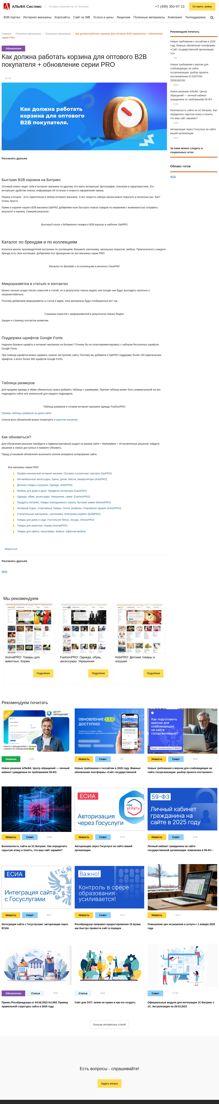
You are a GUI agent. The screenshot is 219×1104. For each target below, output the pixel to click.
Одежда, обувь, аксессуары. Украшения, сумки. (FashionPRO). (54, 496)
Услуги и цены (103, 17)
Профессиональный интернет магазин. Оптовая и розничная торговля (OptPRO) (64, 473)
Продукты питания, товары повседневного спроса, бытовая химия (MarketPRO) (64, 502)
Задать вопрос (109, 1083)
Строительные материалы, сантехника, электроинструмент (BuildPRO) (59, 514)
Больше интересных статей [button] (109, 1024)
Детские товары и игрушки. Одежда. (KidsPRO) (44, 485)
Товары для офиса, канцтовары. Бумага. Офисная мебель (51, 531)
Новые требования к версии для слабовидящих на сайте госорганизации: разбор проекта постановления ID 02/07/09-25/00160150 (189, 72)
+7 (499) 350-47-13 (170, 6)
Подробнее (43, 673)
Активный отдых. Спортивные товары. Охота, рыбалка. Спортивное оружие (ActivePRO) (69, 508)
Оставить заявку (202, 6)
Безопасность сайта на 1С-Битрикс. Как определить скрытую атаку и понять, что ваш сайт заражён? (193, 114)
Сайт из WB (81, 17)
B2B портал (12, 17)
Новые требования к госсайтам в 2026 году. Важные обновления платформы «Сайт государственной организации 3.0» (108, 772)
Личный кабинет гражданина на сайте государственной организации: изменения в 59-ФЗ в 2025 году (181, 850)
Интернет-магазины (37, 17)
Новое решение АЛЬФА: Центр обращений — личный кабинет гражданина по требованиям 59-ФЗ (191, 95)
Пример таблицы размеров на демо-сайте (26, 413)
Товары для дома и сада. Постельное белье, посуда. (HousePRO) (55, 519)
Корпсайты (62, 17)
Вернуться (9, 548)
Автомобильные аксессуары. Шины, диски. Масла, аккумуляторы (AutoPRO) (62, 479)
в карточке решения (66, 419)
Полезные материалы (149, 17)
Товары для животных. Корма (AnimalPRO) (42, 525)
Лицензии (123, 17)
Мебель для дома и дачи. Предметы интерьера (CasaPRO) (52, 490)
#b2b (4, 571)
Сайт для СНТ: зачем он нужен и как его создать (105, 1002)
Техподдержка (195, 17)
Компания (175, 17)
